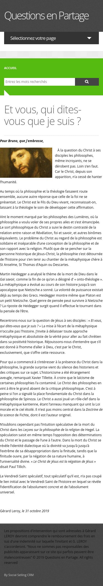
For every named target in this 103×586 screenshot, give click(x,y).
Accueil (10, 68)
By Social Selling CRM (19, 575)
